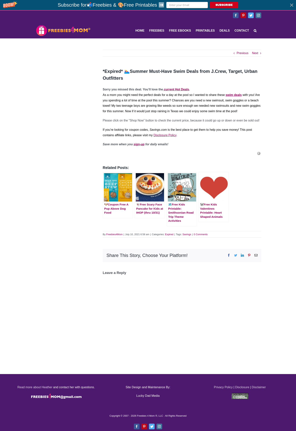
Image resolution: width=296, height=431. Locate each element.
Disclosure (242, 387)
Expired (169, 234)
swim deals (234, 94)
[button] (148, 5)
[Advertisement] (63, 73)
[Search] (255, 30)
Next (255, 53)
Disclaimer (259, 387)
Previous (242, 53)
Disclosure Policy (164, 135)
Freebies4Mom (114, 234)
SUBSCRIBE (224, 5)
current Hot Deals (176, 89)
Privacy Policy (223, 387)
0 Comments (201, 234)
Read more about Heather (34, 387)
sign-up (139, 144)
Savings (186, 234)
